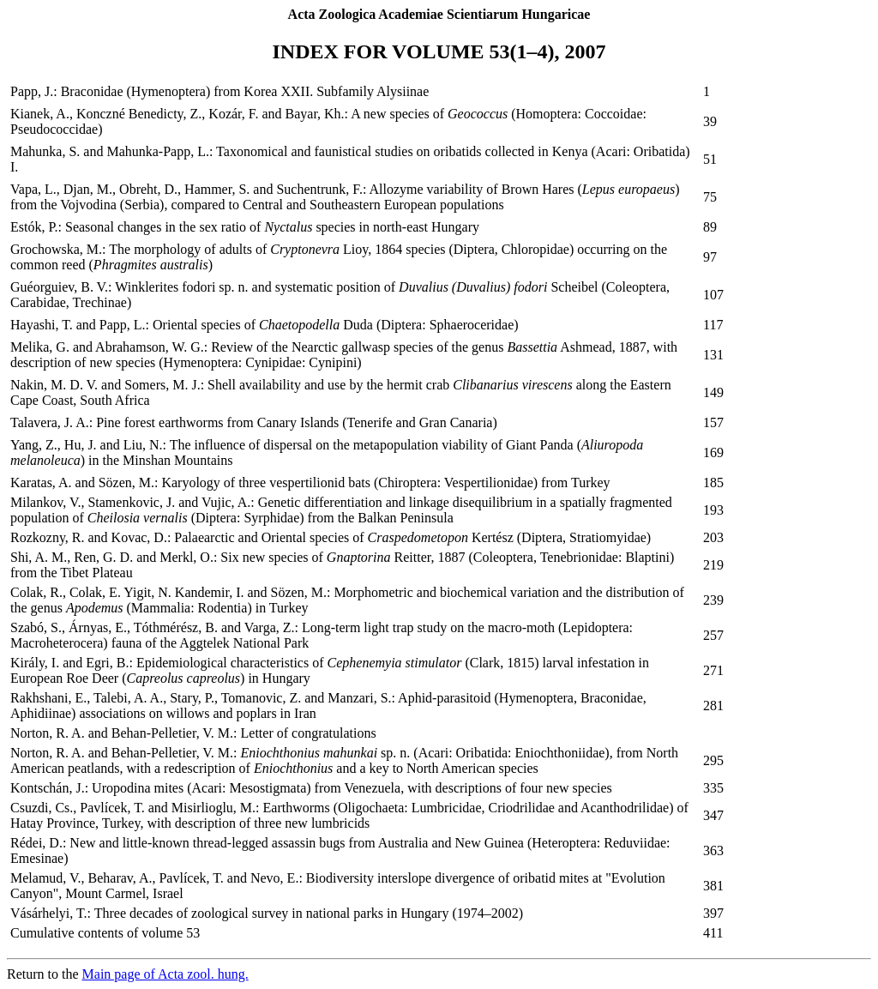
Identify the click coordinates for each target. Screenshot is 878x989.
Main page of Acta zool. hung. (165, 974)
